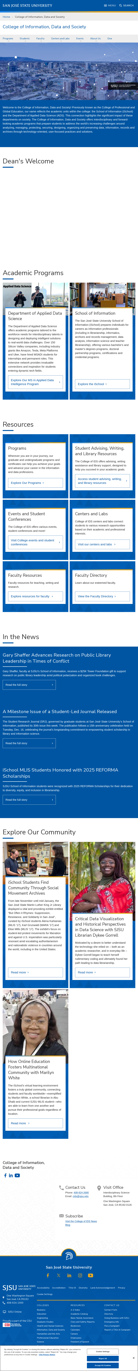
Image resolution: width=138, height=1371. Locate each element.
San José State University (27, 5)
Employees (76, 1337)
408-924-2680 (81, 1192)
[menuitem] (8, 39)
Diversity (83, 1287)
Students (25, 38)
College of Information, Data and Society (40, 17)
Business (41, 1309)
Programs (8, 38)
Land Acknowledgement (102, 1287)
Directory (108, 1313)
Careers (74, 1333)
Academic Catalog (79, 1313)
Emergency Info (111, 1321)
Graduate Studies (45, 1321)
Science (40, 1341)
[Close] (134, 1358)
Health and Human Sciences (50, 1325)
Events (80, 38)
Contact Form (110, 1309)
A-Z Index (75, 1309)
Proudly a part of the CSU (17, 1323)
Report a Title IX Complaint (117, 1329)
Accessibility (43, 1287)
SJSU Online (15, 1311)
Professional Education (48, 1337)
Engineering (42, 1317)
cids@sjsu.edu (81, 1196)
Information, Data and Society (51, 1329)
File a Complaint (112, 1325)
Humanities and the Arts (48, 1333)
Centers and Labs (60, 38)
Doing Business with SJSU (116, 1317)
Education (41, 1313)
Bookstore (76, 1325)
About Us (95, 38)
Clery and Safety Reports (83, 1321)
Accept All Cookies (103, 1365)
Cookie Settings (45, 1294)
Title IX (72, 1287)
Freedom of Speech (80, 1341)
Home (6, 17)
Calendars (75, 1329)
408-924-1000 (15, 1302)
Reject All (103, 1359)
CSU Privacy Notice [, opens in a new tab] (47, 1355)
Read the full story (16, 684)
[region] (69, 1358)
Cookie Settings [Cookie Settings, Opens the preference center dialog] (103, 1352)
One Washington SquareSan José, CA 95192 (20, 1297)
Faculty (40, 38)
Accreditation (58, 1287)
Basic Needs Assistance (82, 1317)
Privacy (121, 1287)
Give (109, 38)
